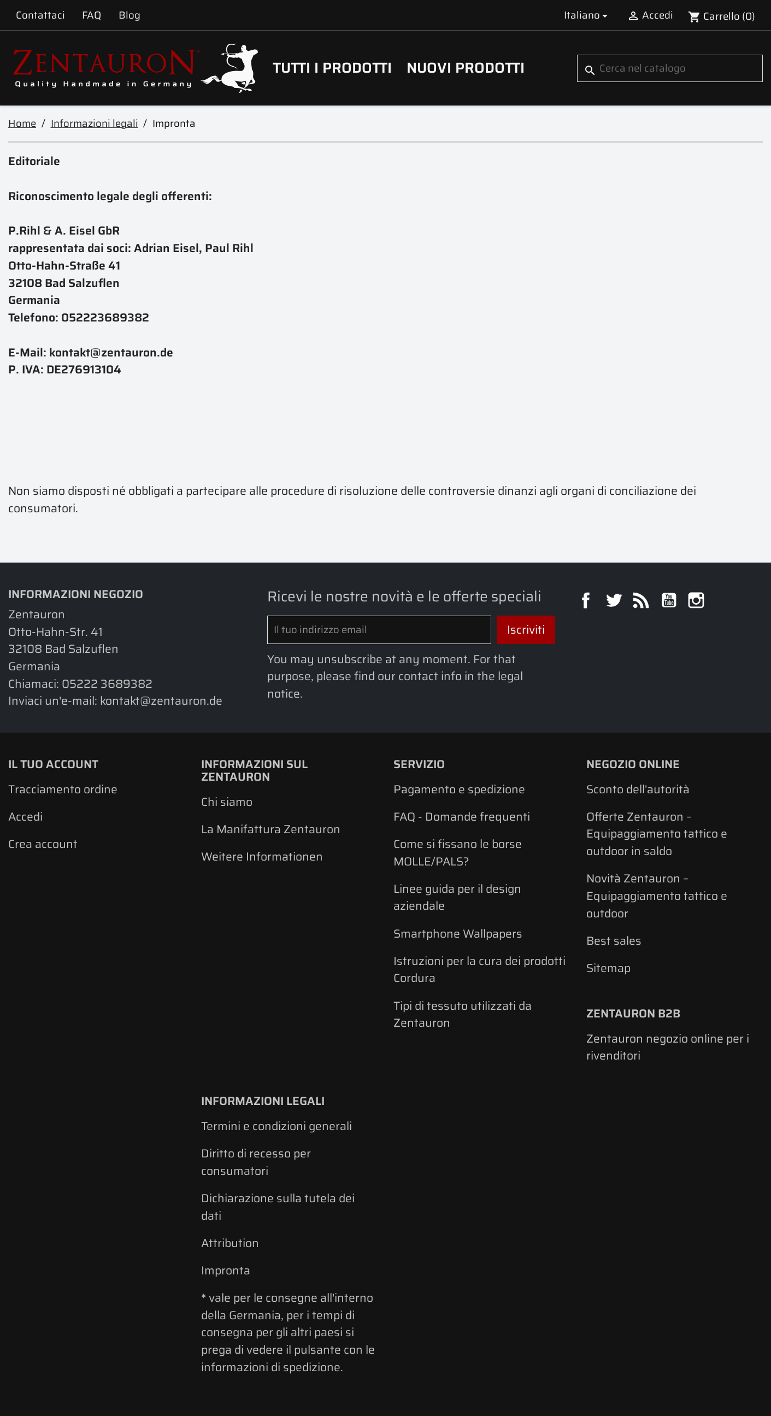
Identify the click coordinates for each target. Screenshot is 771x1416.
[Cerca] (670, 68)
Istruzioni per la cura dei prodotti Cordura (479, 969)
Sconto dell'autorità (638, 789)
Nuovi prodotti (466, 67)
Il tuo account (53, 764)
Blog (129, 15)
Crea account (43, 844)
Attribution (230, 1243)
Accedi (25, 817)
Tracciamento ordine (62, 789)
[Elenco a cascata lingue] (587, 15)
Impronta (225, 1270)
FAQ (91, 15)
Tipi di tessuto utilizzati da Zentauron (462, 1014)
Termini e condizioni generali (276, 1126)
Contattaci (40, 15)
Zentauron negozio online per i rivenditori (667, 1047)
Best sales (613, 941)
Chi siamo (226, 802)
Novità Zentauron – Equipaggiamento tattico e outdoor (656, 895)
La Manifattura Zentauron (270, 829)
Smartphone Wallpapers (457, 934)
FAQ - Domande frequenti (461, 817)
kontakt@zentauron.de (161, 701)
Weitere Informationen (262, 856)
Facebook (587, 602)
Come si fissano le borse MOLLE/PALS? (457, 852)
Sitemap (608, 968)
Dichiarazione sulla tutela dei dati (278, 1207)
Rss (642, 602)
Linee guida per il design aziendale (457, 897)
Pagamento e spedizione (459, 789)
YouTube (670, 602)
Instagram (697, 602)
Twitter (615, 602)
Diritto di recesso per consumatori (256, 1162)
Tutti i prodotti (332, 67)
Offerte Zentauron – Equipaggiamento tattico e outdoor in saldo (656, 834)
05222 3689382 (107, 684)
